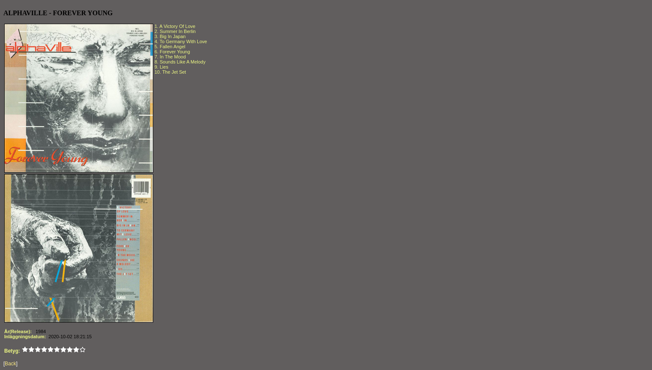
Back (10, 364)
